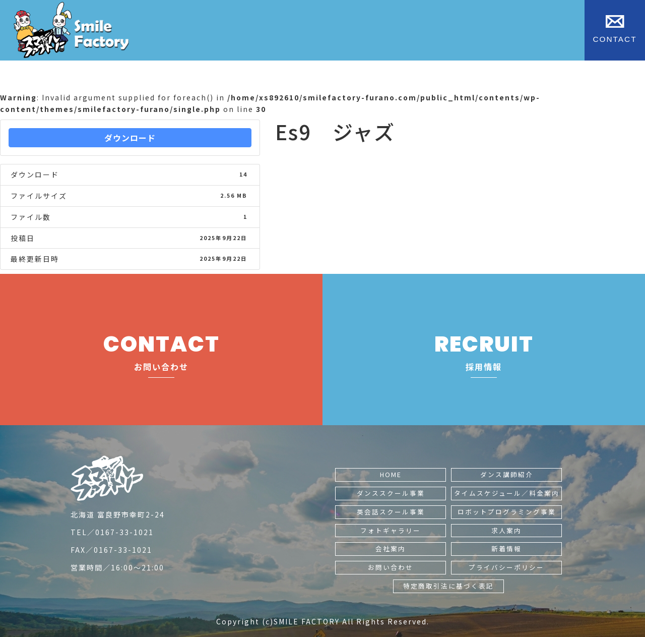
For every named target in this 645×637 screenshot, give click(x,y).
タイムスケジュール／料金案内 (506, 493)
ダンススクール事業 (391, 493)
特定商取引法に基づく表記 (448, 586)
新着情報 (506, 548)
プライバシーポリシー (506, 567)
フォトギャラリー (390, 530)
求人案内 (506, 530)
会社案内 (390, 548)
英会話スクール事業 (391, 511)
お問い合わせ (390, 567)
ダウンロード (130, 138)
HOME (391, 474)
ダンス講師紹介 (506, 474)
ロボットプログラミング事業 (507, 511)
